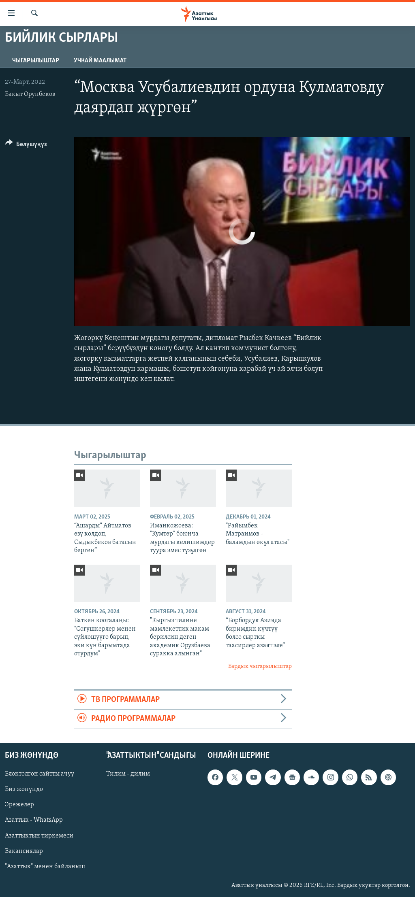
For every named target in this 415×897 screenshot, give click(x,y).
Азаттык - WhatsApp (34, 820)
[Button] (26, 145)
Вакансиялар (24, 851)
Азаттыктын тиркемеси (39, 835)
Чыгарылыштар (35, 60)
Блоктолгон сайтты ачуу (39, 774)
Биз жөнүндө (24, 789)
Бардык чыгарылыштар (260, 666)
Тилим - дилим (128, 774)
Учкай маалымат (100, 60)
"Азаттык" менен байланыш (45, 866)
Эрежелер (19, 804)
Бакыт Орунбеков (30, 94)
